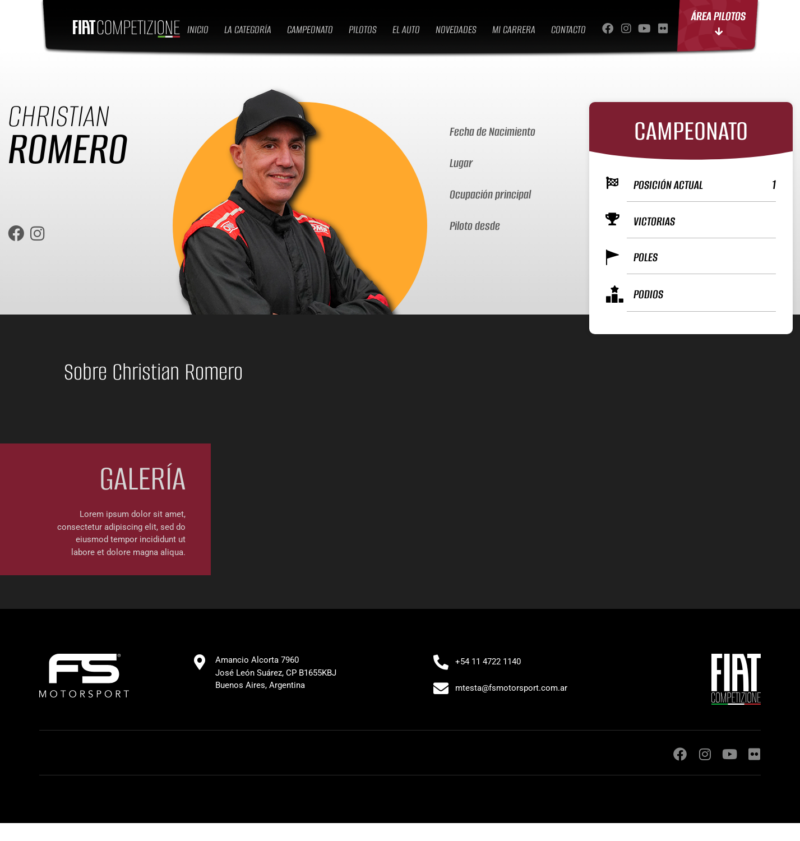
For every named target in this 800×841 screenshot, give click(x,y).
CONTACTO (568, 29)
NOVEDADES (456, 29)
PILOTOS (363, 29)
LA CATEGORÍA (247, 29)
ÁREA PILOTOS (718, 23)
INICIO (198, 29)
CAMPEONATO (310, 29)
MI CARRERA (513, 29)
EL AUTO (406, 29)
